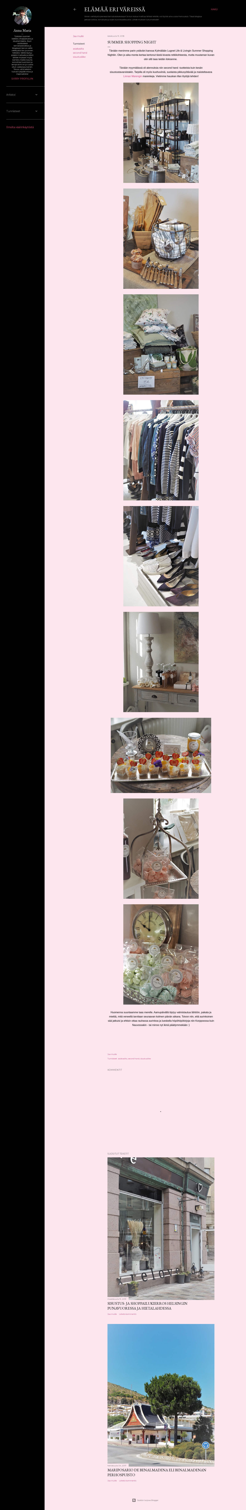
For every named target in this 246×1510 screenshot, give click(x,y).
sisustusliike (79, 56)
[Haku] (214, 9)
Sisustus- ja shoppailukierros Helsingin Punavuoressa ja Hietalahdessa (147, 1306)
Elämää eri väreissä (114, 9)
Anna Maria (22, 30)
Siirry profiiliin (22, 78)
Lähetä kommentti (127, 1314)
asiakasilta (78, 48)
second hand (80, 52)
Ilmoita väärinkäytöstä (20, 127)
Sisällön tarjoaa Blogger (145, 1500)
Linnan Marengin (132, 76)
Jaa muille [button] (78, 36)
